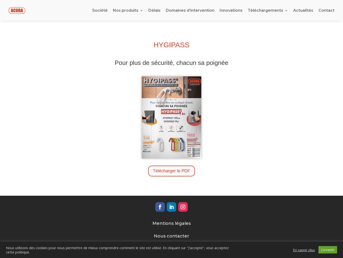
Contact (326, 10)
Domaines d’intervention (190, 10)
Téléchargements (265, 10)
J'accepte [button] (327, 249)
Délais (154, 10)
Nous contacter (171, 235)
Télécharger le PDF (171, 170)
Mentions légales (171, 223)
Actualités (303, 10)
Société (100, 10)
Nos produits (125, 10)
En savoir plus (304, 250)
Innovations (231, 10)
